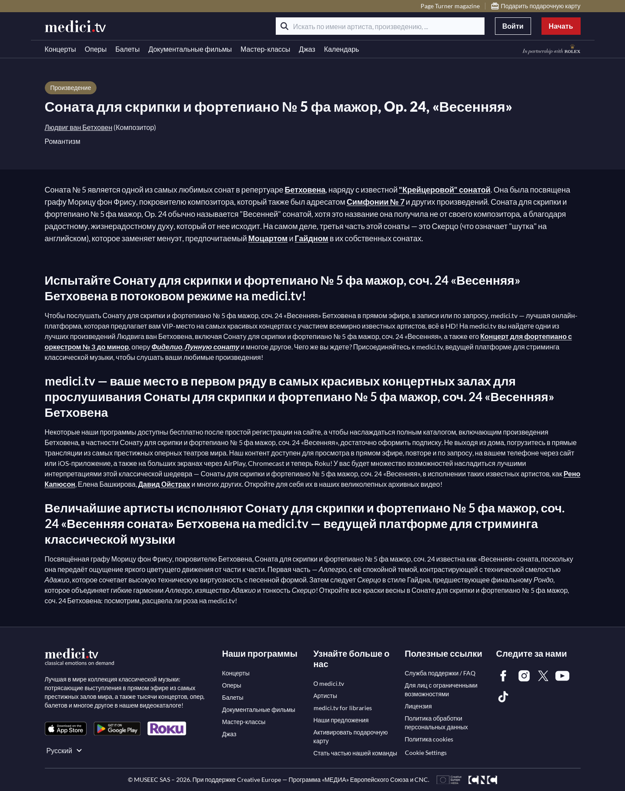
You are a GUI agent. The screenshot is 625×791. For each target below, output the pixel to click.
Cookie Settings (426, 752)
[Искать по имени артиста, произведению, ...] (380, 26)
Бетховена (304, 189)
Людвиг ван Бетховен (79, 127)
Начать (561, 26)
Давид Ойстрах (164, 484)
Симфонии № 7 (375, 201)
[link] (66, 728)
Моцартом (268, 238)
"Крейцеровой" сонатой (445, 189)
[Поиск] (284, 26)
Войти (513, 26)
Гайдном (311, 238)
